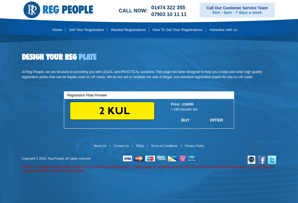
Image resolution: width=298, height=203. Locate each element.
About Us (100, 145)
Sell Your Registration (86, 30)
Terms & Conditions (164, 145)
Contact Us (121, 145)
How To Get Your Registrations (178, 30)
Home (57, 30)
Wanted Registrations (128, 30)
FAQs (140, 145)
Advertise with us (223, 30)
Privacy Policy (194, 145)
